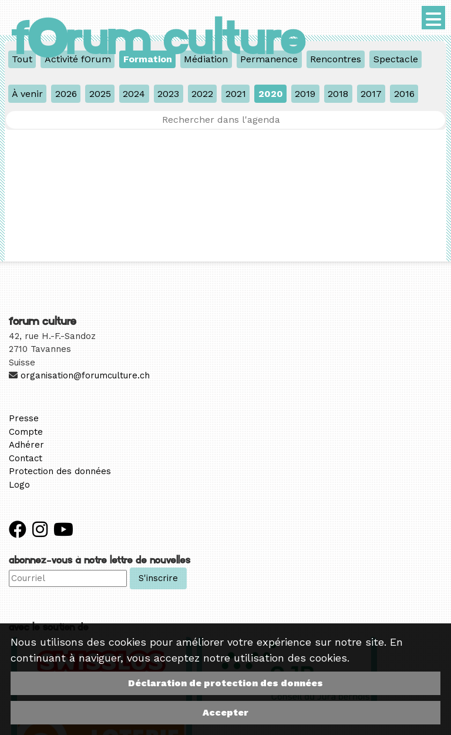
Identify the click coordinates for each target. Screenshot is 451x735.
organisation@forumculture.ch (85, 375)
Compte (26, 432)
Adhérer (26, 444)
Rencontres (335, 59)
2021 (236, 93)
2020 (270, 93)
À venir (27, 93)
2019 (305, 93)
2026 (66, 93)
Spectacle (395, 59)
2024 (134, 93)
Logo (19, 484)
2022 (202, 93)
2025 (100, 93)
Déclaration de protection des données (225, 683)
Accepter (225, 712)
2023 (168, 93)
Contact (25, 458)
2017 (371, 93)
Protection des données (60, 471)
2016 (404, 93)
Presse (24, 418)
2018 (338, 93)
